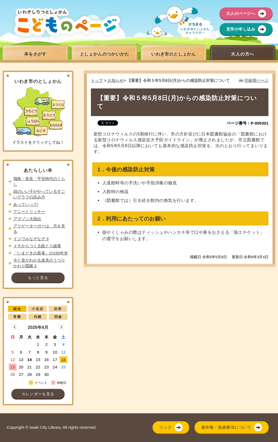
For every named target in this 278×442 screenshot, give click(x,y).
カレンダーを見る (38, 394)
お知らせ (116, 80)
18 (63, 359)
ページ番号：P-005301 (247, 123)
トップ (97, 80)
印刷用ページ (256, 80)
